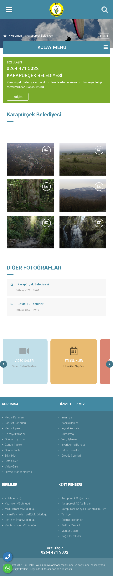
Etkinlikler (10, 455)
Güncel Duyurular (15, 439)
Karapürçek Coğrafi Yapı (76, 498)
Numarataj (67, 433)
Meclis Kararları (14, 417)
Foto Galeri (11, 461)
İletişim (18, 97)
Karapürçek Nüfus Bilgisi (76, 503)
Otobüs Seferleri (71, 455)
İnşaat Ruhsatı (70, 428)
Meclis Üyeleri (13, 428)
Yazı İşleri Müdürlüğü (17, 503)
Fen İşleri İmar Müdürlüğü (20, 519)
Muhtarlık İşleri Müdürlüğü (20, 525)
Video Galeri (12, 466)
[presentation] (3, 364)
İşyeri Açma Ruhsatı (73, 444)
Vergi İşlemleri (69, 439)
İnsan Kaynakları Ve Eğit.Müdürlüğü (26, 514)
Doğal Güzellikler (71, 536)
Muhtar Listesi (69, 530)
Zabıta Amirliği (13, 498)
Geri (104, 36)
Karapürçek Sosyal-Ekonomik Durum (83, 508)
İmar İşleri (67, 417)
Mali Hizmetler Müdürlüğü (20, 508)
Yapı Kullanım (69, 423)
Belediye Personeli (16, 433)
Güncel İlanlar (13, 450)
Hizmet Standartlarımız (18, 471)
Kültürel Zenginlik (71, 525)
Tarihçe (65, 514)
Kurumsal (16, 35)
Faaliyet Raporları (15, 423)
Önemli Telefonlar (72, 519)
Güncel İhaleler (14, 444)
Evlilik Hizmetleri (70, 450)
